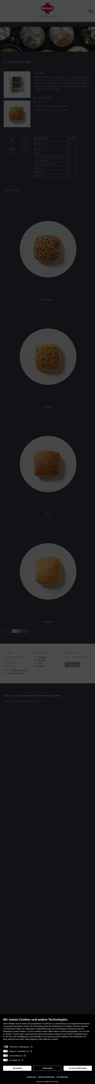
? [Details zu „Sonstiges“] (22, 1060)
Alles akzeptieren (78, 1068)
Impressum (31, 1077)
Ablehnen (17, 1068)
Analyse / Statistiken (17, 1051)
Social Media (14, 1056)
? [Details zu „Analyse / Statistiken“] (31, 1051)
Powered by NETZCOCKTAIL (48, 1082)
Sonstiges (13, 1060)
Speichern (47, 1068)
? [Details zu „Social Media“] (24, 1056)
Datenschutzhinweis (46, 1077)
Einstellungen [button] (62, 1077)
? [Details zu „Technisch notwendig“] (31, 1047)
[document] (47, 1031)
